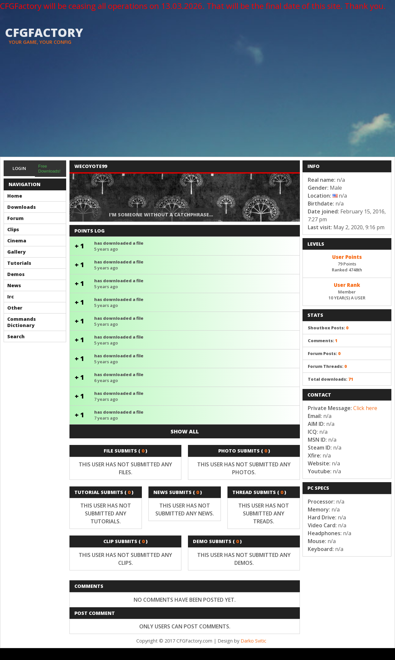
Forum (15, 218)
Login (19, 168)
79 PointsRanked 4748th (347, 262)
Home (14, 196)
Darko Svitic (253, 641)
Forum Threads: (327, 366)
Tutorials (19, 263)
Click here (365, 408)
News (14, 285)
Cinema (16, 240)
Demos (16, 274)
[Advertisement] (197, 107)
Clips (13, 229)
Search (16, 336)
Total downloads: (331, 379)
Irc (10, 296)
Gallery (16, 252)
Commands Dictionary (21, 322)
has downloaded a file (185, 246)
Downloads (21, 207)
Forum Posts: (324, 353)
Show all (185, 431)
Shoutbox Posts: (328, 328)
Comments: (323, 341)
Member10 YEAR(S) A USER (347, 290)
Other (14, 308)
